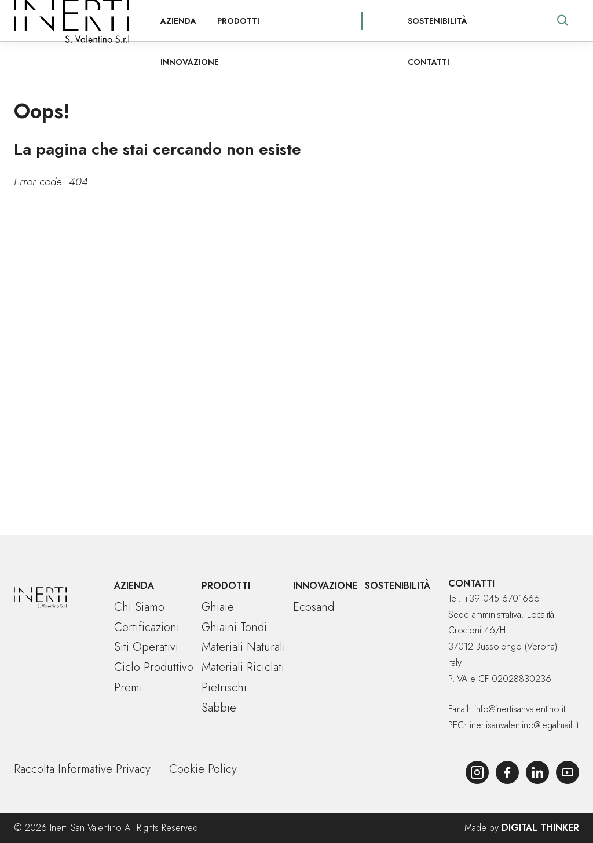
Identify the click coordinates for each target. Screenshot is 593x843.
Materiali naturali (243, 647)
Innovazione (270, 21)
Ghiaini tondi (234, 627)
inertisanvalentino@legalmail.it (524, 725)
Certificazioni (147, 627)
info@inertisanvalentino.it (519, 709)
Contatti (493, 21)
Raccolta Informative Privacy (82, 769)
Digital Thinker (540, 827)
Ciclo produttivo (153, 667)
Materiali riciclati (243, 667)
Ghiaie (218, 607)
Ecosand (313, 607)
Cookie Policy (203, 769)
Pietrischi (224, 687)
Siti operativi (146, 647)
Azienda (140, 21)
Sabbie (219, 707)
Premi (128, 687)
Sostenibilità (421, 21)
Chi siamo (139, 607)
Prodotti (199, 21)
